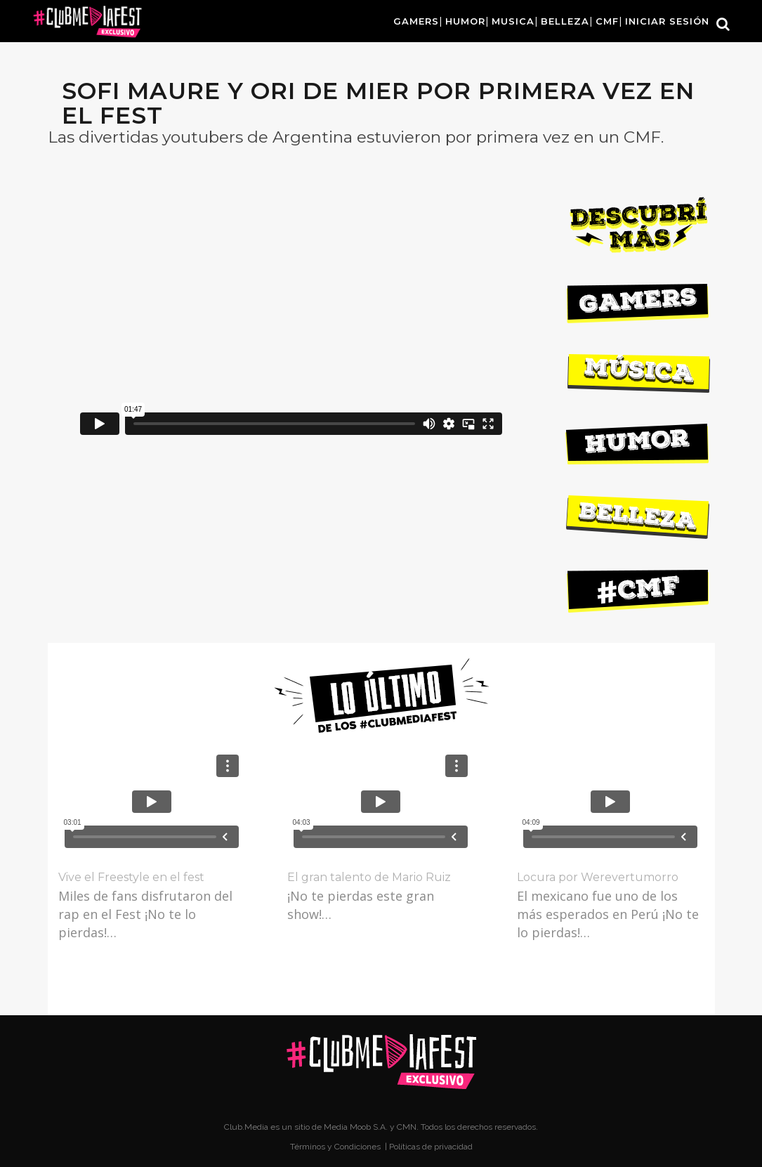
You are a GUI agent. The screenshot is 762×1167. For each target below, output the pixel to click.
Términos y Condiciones (336, 1147)
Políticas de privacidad (431, 1147)
